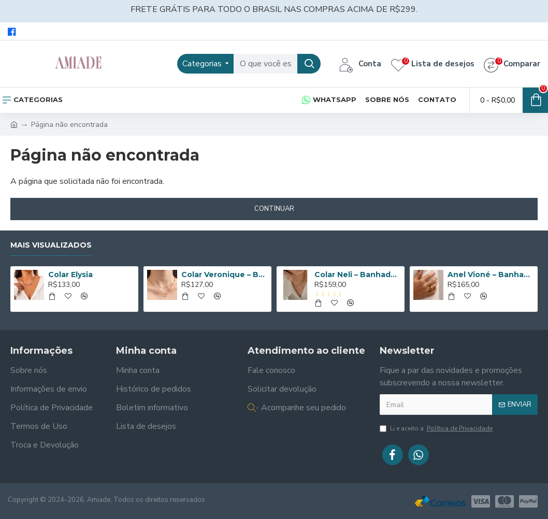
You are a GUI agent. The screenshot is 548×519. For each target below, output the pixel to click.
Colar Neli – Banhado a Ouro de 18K (357, 274)
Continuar (274, 208)
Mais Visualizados (51, 245)
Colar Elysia (70, 274)
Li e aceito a (437, 428)
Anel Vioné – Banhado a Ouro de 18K (491, 274)
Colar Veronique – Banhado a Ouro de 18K (224, 274)
